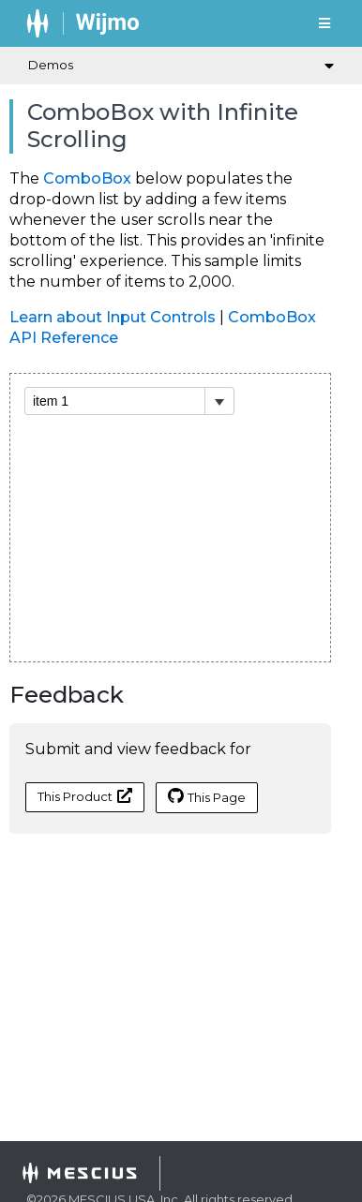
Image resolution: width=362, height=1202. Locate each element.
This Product (85, 796)
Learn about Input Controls (112, 317)
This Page (207, 796)
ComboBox (87, 178)
